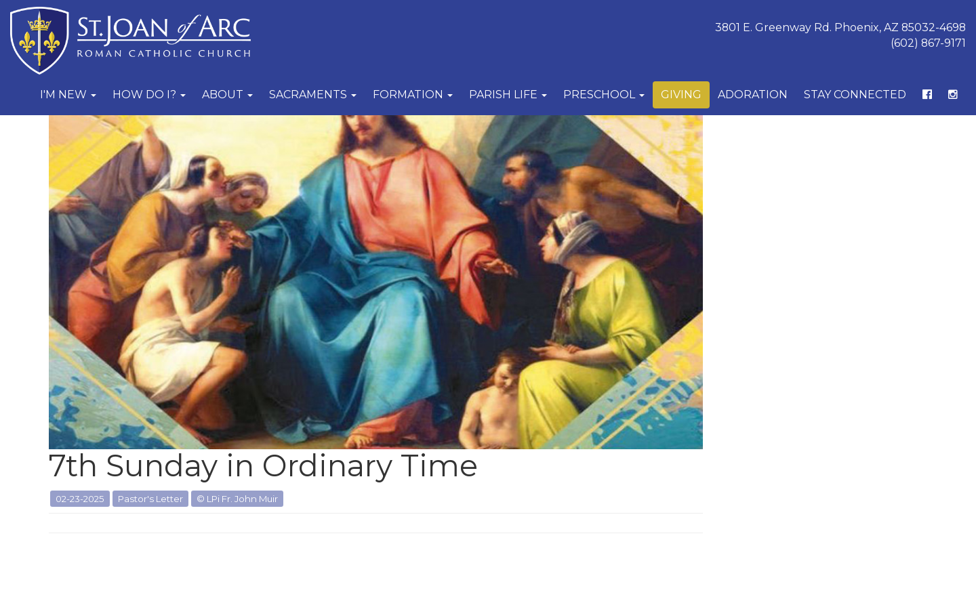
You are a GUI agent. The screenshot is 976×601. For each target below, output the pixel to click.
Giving (681, 94)
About (227, 94)
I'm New (68, 94)
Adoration (753, 94)
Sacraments (313, 94)
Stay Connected (855, 94)
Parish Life (508, 94)
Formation (413, 94)
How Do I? (149, 94)
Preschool (604, 94)
